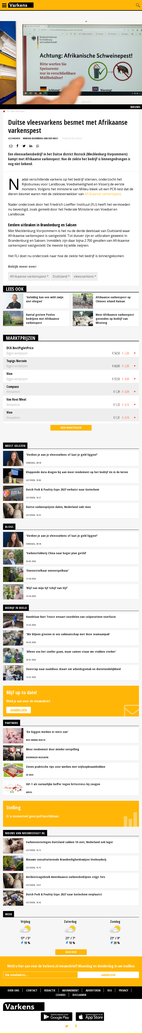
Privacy (123, 990)
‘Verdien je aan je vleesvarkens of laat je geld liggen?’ (62, 454)
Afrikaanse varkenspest (103, 194)
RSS (109, 990)
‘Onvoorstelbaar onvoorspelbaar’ (47, 570)
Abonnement (70, 990)
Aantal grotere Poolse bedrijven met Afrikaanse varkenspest (42, 318)
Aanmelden (18, 710)
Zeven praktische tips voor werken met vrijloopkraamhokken (65, 767)
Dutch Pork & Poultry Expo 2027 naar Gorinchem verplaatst (64, 894)
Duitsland (60, 276)
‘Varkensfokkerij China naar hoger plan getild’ (56, 553)
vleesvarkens (84, 276)
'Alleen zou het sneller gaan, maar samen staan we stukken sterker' (71, 651)
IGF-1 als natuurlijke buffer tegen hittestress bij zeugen (63, 784)
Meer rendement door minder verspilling (52, 749)
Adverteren (93, 990)
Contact (31, 990)
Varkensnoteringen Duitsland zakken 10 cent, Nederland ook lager (69, 842)
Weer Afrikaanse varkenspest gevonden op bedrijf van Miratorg (115, 318)
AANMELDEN (108, 975)
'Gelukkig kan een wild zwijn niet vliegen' (44, 299)
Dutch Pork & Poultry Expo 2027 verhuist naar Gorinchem (62, 489)
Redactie (49, 990)
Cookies (61, 995)
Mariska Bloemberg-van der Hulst (40, 138)
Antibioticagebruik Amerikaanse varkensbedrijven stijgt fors (65, 877)
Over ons (13, 990)
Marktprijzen (20, 338)
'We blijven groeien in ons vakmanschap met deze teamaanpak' (68, 634)
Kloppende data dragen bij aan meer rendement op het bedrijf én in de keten (77, 472)
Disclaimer (79, 995)
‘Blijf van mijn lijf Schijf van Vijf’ (47, 588)
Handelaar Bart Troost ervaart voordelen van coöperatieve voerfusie (71, 617)
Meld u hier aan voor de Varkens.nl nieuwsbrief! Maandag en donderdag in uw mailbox (71, 965)
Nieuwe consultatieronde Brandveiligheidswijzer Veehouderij (66, 859)
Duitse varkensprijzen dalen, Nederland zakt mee (58, 507)
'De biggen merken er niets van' (47, 732)
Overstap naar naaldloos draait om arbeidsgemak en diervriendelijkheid (73, 669)
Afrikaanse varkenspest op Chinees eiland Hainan (113, 299)
